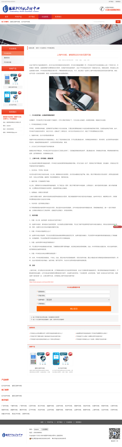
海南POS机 (5, 410)
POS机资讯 (7, 53)
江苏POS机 (32, 406)
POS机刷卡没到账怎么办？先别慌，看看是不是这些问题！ (91, 339)
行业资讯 (45, 17)
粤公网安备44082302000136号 (40, 438)
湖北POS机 (86, 406)
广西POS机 (23, 406)
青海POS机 (105, 406)
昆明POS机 (26, 414)
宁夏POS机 (14, 406)
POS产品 (18, 17)
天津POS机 (114, 410)
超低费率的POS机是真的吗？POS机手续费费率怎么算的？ (92, 333)
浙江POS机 (41, 406)
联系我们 (118, 1)
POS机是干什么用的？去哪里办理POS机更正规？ (89, 336)
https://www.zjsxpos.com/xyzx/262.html (41, 282)
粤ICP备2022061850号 (59, 438)
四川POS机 (68, 406)
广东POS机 (5, 406)
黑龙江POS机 (16, 414)
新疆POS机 (14, 410)
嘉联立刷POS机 (15, 21)
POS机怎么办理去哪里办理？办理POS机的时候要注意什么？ (46, 333)
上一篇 (45, 317)
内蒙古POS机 (5, 414)
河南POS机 (68, 410)
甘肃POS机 (95, 406)
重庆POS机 (23, 410)
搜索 (118, 21)
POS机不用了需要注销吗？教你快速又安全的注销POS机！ (46, 336)
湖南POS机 (77, 406)
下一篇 (47, 319)
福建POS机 (50, 406)
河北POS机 (41, 410)
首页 (6, 17)
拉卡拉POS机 (25, 21)
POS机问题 (7, 62)
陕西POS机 (86, 410)
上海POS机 (95, 410)
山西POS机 (77, 410)
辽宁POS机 (32, 410)
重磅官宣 (7, 58)
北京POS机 (105, 410)
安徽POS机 (59, 410)
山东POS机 (50, 410)
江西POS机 (114, 406)
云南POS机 (59, 406)
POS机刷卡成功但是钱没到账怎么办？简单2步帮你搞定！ (45, 339)
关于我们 (111, 1)
